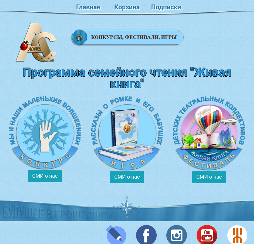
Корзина (127, 7)
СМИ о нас (45, 176)
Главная (88, 7)
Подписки (166, 7)
